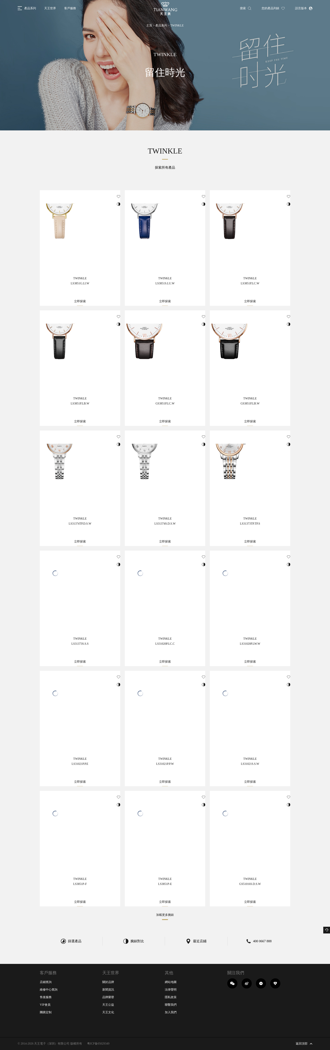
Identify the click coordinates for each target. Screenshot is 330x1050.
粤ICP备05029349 (98, 1043)
